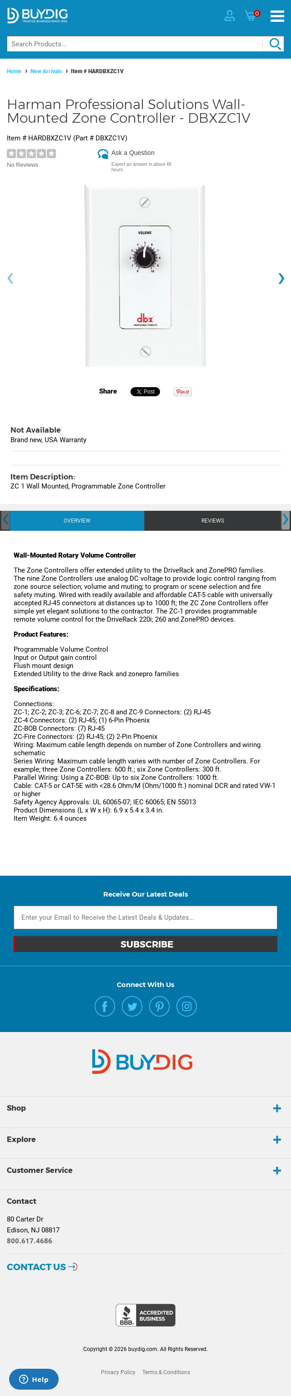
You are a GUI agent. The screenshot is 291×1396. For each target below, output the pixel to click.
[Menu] (277, 16)
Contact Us (36, 1266)
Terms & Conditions (166, 1372)
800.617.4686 (29, 1241)
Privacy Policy (118, 1372)
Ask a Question (133, 152)
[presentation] (10, 278)
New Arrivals (46, 71)
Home (14, 71)
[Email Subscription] (145, 917)
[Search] (145, 44)
